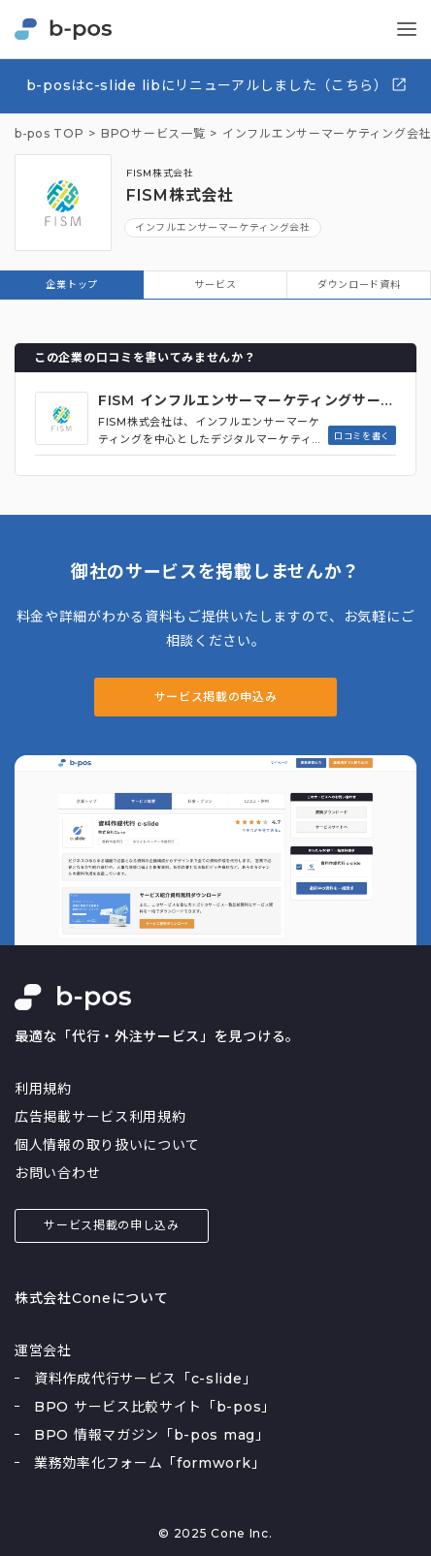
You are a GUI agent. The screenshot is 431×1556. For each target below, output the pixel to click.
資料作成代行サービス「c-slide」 (145, 1378)
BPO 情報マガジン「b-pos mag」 (152, 1435)
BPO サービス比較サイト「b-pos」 (155, 1406)
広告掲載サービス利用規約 (100, 1117)
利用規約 (43, 1088)
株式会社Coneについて (91, 1298)
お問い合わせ (57, 1173)
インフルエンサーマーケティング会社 (223, 227)
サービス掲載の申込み (216, 696)
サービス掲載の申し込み (112, 1225)
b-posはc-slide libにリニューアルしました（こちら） (217, 85)
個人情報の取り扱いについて (107, 1145)
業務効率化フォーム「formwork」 (149, 1463)
